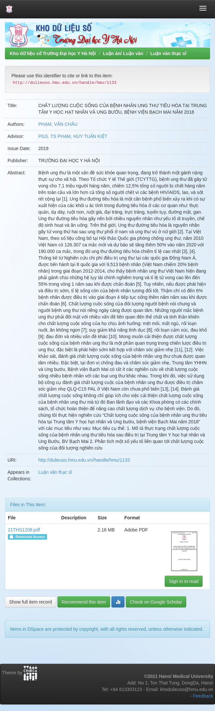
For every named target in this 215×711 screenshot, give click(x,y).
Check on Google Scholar (156, 602)
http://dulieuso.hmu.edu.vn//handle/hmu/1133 (84, 460)
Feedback (203, 696)
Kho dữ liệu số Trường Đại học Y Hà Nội (53, 53)
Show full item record (30, 602)
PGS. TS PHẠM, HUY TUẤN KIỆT (72, 136)
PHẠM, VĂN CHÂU (57, 124)
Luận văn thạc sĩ (168, 53)
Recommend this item (84, 602)
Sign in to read (183, 581)
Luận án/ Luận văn (123, 53)
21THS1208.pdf (24, 529)
